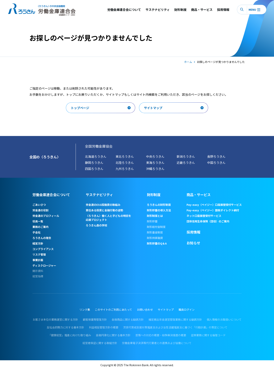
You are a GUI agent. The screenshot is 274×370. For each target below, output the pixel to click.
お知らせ (193, 242)
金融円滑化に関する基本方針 (113, 335)
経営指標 (37, 276)
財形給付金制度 (156, 227)
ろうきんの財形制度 (159, 205)
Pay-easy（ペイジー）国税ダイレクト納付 (213, 210)
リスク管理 (39, 254)
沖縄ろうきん (155, 168)
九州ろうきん (125, 168)
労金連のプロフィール (45, 216)
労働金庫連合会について (124, 9)
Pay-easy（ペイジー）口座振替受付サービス (214, 205)
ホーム (188, 62)
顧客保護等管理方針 (95, 319)
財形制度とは (155, 216)
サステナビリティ (157, 9)
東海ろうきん (155, 162)
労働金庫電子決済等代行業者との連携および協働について (157, 343)
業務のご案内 (40, 227)
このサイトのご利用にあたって (113, 309)
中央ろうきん (155, 156)
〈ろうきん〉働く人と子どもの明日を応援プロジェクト (108, 218)
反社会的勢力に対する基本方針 (65, 327)
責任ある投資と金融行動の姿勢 (104, 210)
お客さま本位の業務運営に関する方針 (55, 319)
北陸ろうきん (125, 162)
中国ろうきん (216, 162)
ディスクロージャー (44, 265)
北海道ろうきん (95, 156)
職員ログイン (187, 309)
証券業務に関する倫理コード (208, 335)
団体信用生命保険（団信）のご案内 (208, 221)
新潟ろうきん (186, 156)
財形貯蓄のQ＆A (157, 243)
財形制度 (180, 9)
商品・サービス (202, 9)
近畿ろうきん (186, 162)
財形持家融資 (155, 238)
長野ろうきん (216, 156)
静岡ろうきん (94, 162)
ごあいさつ (39, 205)
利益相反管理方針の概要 (103, 327)
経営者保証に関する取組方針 (99, 343)
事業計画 (37, 260)
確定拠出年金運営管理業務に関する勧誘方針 (175, 319)
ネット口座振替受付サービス (204, 216)
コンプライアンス (43, 249)
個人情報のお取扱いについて (224, 319)
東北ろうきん (125, 156)
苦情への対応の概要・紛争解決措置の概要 (160, 335)
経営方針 (37, 243)
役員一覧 (37, 221)
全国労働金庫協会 (98, 146)
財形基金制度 (155, 232)
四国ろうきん (94, 168)
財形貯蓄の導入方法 (159, 210)
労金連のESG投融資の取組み (103, 205)
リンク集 (84, 309)
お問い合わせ (145, 309)
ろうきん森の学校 (96, 225)
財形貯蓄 (152, 221)
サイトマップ (166, 309)
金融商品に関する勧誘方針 (128, 319)
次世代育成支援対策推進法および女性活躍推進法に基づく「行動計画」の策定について (175, 327)
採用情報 (223, 9)
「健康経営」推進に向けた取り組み (69, 335)
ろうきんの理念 (41, 238)
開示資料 (37, 271)
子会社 (36, 232)
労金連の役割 (40, 210)
